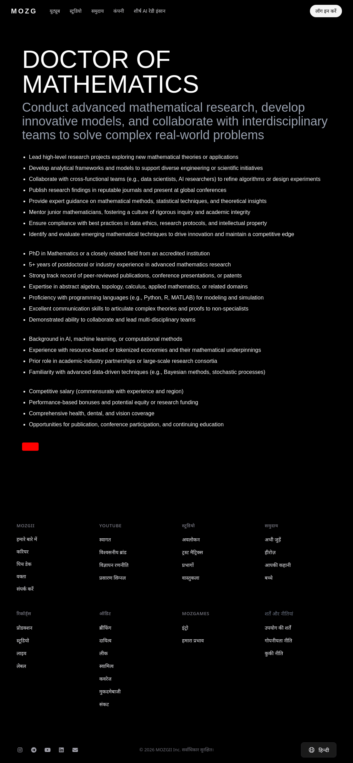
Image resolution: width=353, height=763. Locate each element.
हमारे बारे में (27, 539)
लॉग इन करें (325, 11)
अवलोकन (191, 539)
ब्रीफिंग (105, 627)
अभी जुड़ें (273, 539)
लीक (103, 653)
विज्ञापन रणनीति (114, 565)
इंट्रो (185, 627)
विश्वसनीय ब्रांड (113, 552)
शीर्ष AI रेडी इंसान (149, 11)
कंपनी (118, 11)
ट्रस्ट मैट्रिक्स (192, 552)
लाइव (22, 653)
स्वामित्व (106, 666)
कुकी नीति (274, 653)
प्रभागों (188, 565)
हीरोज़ (270, 552)
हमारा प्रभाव (193, 640)
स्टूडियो (76, 11)
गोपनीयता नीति (278, 640)
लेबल (21, 666)
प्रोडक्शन (24, 627)
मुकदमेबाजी (110, 691)
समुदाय (97, 11)
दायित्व (105, 640)
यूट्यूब (55, 11)
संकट (104, 704)
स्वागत (105, 539)
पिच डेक (24, 564)
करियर (23, 551)
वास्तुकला (190, 577)
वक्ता (21, 576)
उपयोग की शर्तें (278, 627)
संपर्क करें (25, 589)
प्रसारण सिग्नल (112, 577)
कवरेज (105, 678)
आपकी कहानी (278, 565)
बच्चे (269, 577)
